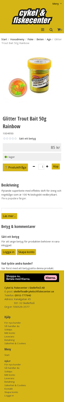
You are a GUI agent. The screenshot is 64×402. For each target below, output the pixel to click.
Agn (49, 39)
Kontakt (8, 388)
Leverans (9, 336)
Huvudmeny (17, 39)
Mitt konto (9, 332)
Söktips (8, 329)
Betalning (9, 339)
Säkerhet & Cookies (15, 343)
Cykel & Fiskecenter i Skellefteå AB (24, 287)
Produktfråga (15, 167)
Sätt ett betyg (27, 138)
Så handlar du (11, 326)
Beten (40, 39)
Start (4, 39)
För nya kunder (12, 322)
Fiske (30, 39)
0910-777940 (23, 295)
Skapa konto (26, 252)
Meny (55, 3)
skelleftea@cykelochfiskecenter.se (34, 291)
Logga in (8, 252)
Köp (55, 166)
